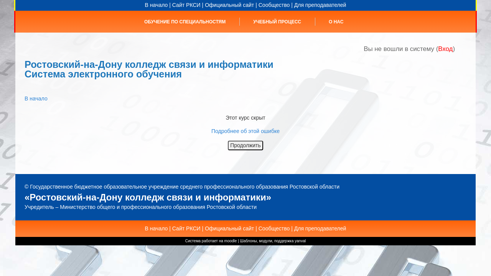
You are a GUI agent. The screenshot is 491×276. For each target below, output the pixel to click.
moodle (230, 241)
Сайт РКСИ (186, 5)
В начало (156, 5)
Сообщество (274, 5)
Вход (445, 49)
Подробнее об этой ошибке (245, 131)
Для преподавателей (320, 5)
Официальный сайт (229, 5)
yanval (300, 241)
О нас (336, 22)
